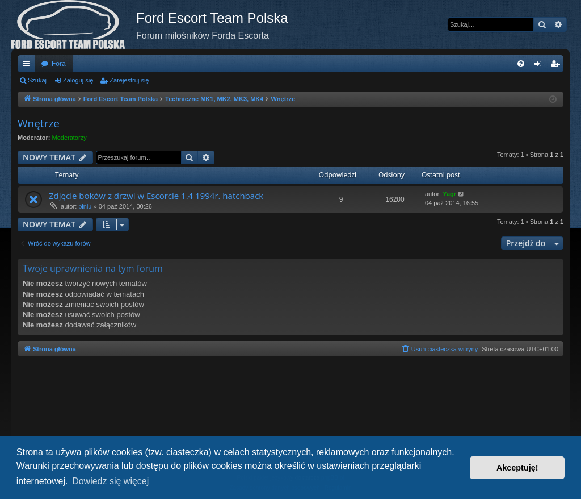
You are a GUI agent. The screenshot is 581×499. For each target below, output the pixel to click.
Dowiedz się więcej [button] (110, 481)
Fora (59, 64)
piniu (84, 206)
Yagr (449, 193)
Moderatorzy (69, 137)
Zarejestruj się (129, 80)
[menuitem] (520, 63)
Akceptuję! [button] (517, 467)
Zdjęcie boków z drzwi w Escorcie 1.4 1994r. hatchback (156, 195)
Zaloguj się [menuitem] (540, 66)
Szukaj (37, 80)
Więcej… (28, 66)
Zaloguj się (78, 80)
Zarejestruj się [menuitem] (557, 66)
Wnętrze (39, 123)
